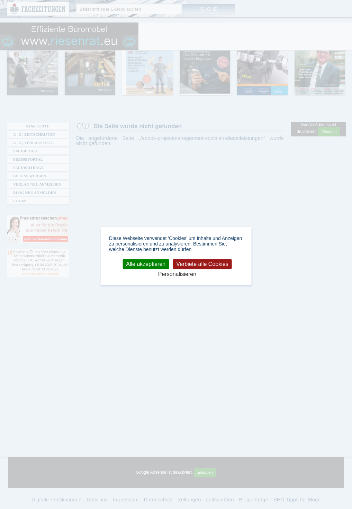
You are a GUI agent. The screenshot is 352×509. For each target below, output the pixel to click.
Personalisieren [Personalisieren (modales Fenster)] (177, 274)
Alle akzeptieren (145, 264)
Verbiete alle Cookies (202, 264)
